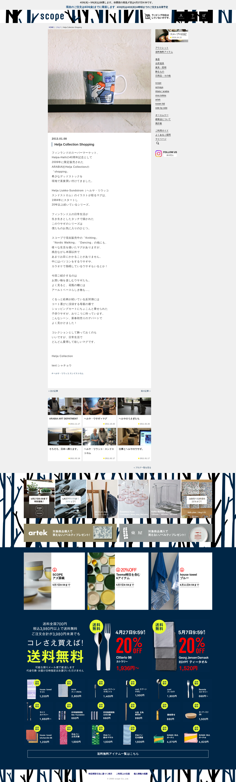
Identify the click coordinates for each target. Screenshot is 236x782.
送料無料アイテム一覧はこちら (118, 753)
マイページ (160, 139)
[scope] (51, 16)
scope (158, 83)
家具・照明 (160, 67)
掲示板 (158, 123)
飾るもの (159, 71)
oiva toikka (160, 95)
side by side (161, 108)
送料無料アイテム (164, 52)
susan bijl (160, 103)
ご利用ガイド (161, 130)
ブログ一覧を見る (143, 467)
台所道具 (159, 63)
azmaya (159, 87)
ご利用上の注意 (123, 774)
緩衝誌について (163, 119)
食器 (157, 59)
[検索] (157, 143)
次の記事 (54, 391)
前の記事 (145, 391)
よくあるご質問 (163, 135)
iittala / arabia (162, 91)
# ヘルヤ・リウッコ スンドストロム (67, 373)
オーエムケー (161, 115)
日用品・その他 (163, 75)
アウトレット (161, 47)
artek (157, 99)
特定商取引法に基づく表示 (100, 774)
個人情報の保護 (141, 774)
